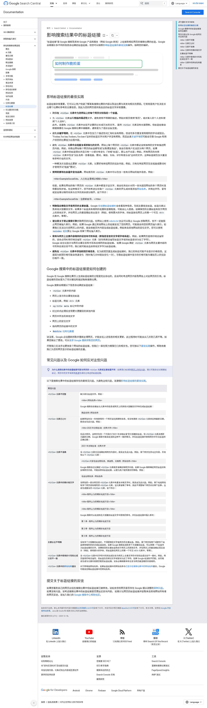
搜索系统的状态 (103, 670)
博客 (74, 3)
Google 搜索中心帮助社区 (87, 594)
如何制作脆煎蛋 (67, 63)
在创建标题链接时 (107, 206)
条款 (43, 702)
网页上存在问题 (138, 370)
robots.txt (114, 221)
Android (76, 690)
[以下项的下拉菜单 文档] (57, 3)
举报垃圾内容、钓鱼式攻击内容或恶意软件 (60, 670)
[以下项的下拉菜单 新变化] (90, 3)
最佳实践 (145, 346)
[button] (18, 25)
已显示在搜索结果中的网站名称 (139, 566)
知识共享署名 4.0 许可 (85, 608)
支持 (65, 3)
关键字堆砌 (137, 136)
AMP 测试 (156, 675)
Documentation (13, 12)
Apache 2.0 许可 (128, 608)
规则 (59, 231)
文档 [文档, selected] (52, 3)
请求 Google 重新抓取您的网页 (84, 340)
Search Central (25, 3)
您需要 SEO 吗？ (103, 661)
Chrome (89, 690)
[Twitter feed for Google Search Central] (188, 634)
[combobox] (153, 3)
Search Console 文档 (105, 675)
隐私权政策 (53, 702)
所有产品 (141, 690)
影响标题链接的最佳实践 (115, 45)
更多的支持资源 (48, 675)
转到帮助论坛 (47, 661)
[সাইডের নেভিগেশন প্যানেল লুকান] (34, 703)
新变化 (84, 3)
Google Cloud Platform (121, 690)
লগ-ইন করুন (198, 3)
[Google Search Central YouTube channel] (89, 634)
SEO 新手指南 (102, 666)
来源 (77, 373)
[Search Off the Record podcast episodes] (155, 634)
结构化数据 (63, 331)
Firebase (102, 690)
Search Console (192, 12)
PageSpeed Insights (160, 670)
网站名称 (141, 189)
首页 (48, 28)
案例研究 (109, 3)
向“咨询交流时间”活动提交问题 (54, 666)
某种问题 (158, 588)
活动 (98, 3)
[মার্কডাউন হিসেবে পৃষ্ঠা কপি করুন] (112, 35)
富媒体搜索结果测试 (160, 666)
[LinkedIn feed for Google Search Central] (56, 634)
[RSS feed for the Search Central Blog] (122, 634)
